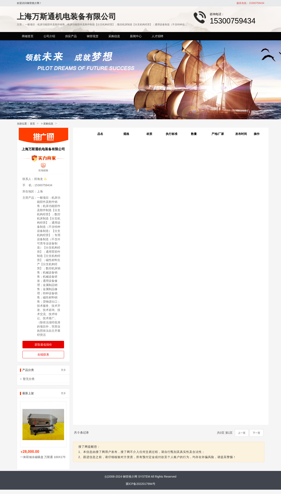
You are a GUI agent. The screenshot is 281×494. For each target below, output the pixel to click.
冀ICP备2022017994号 (140, 483)
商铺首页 (27, 36)
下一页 (256, 432)
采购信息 (48, 123)
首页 (32, 123)
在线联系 (43, 354)
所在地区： (29, 191)
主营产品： (29, 197)
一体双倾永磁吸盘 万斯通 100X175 (43, 457)
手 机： (28, 185)
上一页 (241, 432)
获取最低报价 (43, 344)
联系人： (28, 179)
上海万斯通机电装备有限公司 (66, 16)
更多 (63, 369)
